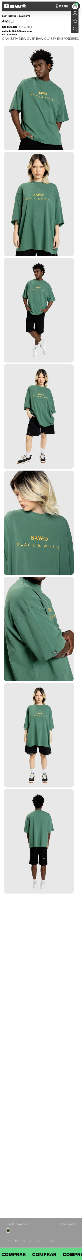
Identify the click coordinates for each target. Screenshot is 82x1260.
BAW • (5, 15)
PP (9, 1240)
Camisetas (24, 15)
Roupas (12, 15)
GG (39, 1240)
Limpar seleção (67, 1224)
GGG (50, 1240)
